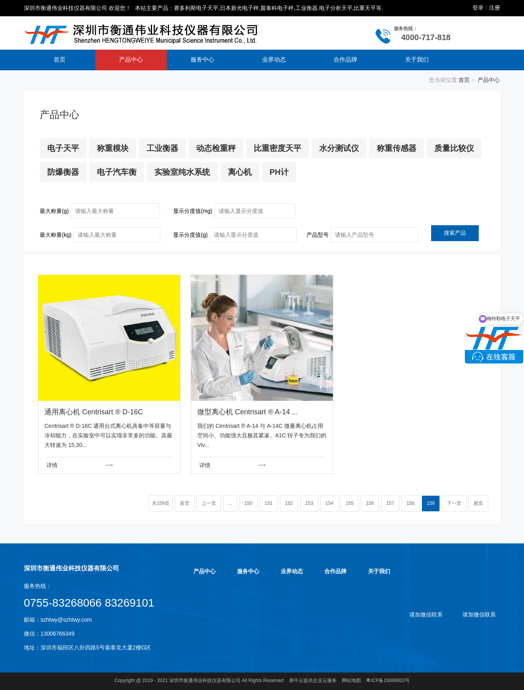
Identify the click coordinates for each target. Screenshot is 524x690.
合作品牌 (345, 59)
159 (431, 503)
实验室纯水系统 (182, 172)
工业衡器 (162, 148)
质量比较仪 (454, 148)
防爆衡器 (63, 172)
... (230, 503)
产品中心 (131, 59)
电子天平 (63, 148)
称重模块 (113, 148)
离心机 (240, 172)
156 (370, 503)
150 (248, 503)
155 (350, 503)
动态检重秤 (216, 148)
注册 (494, 7)
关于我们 (417, 59)
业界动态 (274, 59)
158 (410, 503)
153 (309, 503)
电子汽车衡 (117, 172)
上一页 (209, 503)
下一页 (454, 503)
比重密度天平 (277, 148)
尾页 (478, 503)
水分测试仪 (339, 148)
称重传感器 (396, 148)
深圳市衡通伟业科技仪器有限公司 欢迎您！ (77, 8)
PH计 (279, 172)
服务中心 (202, 59)
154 (329, 503)
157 (390, 503)
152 (289, 503)
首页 (60, 59)
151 (269, 503)
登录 (478, 7)
